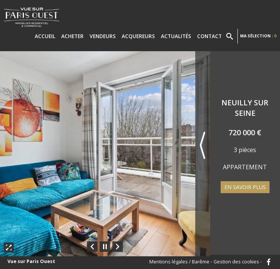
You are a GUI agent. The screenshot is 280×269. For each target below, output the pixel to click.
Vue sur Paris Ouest (31, 261)
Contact (209, 36)
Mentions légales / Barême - (180, 262)
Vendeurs (103, 36)
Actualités (176, 36)
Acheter (72, 36)
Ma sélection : (258, 35)
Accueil (45, 36)
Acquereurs (138, 36)
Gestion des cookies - (238, 262)
